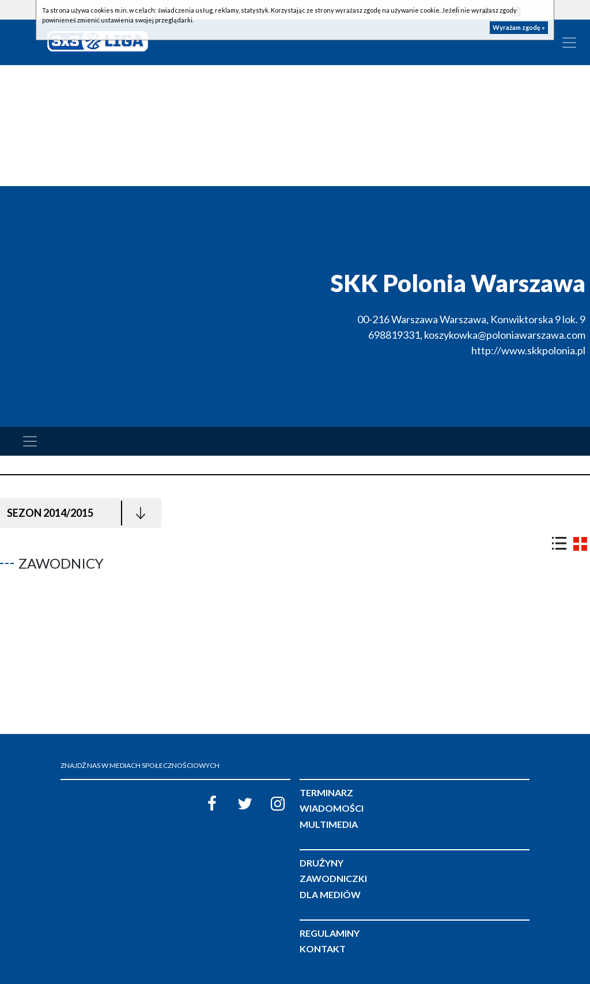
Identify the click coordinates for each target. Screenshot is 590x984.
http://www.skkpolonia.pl (528, 350)
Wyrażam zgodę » (519, 27)
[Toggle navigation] (569, 42)
